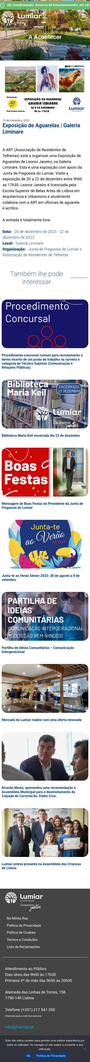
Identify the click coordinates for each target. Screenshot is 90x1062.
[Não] (85, 1049)
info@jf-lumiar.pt (19, 1027)
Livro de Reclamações (23, 947)
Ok (28, 1055)
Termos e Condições (22, 940)
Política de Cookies (21, 933)
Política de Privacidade (24, 926)
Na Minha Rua (17, 918)
